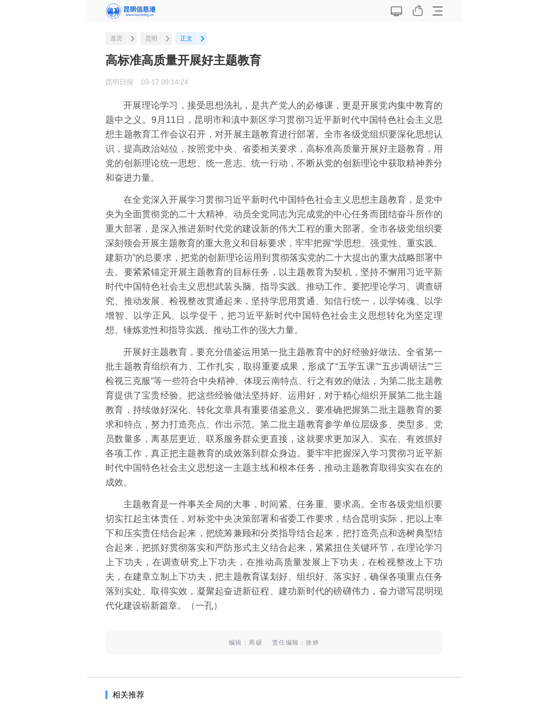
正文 (186, 38)
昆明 (151, 38)
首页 (116, 38)
